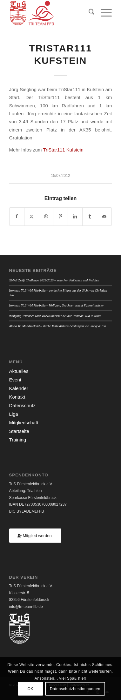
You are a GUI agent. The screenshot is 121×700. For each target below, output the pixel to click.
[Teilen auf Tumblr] (90, 216)
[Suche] (88, 13)
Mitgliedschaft (23, 422)
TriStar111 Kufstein (63, 149)
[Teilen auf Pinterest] (60, 216)
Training (17, 439)
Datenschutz (22, 405)
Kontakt (17, 397)
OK (30, 689)
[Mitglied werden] (35, 535)
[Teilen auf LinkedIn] (75, 216)
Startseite (19, 431)
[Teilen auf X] (31, 216)
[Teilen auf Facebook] (17, 216)
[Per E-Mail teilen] (104, 216)
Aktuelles (19, 371)
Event (15, 379)
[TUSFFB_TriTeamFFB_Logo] (50, 13)
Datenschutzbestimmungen (75, 689)
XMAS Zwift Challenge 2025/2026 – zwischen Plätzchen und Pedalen (54, 280)
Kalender (18, 388)
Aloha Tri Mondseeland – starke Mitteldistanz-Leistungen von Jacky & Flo (57, 326)
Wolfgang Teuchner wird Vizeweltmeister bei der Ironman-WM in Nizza (55, 316)
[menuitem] (88, 13)
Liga (13, 414)
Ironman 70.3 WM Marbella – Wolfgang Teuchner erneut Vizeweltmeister (56, 305)
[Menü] (103, 13)
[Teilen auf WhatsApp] (46, 216)
